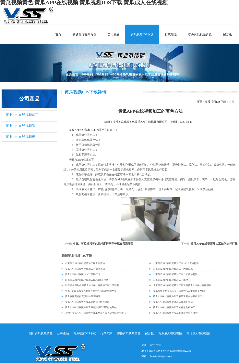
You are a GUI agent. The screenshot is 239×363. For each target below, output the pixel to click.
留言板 (227, 34)
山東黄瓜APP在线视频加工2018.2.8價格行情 (176, 263)
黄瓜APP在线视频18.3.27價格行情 (82, 274)
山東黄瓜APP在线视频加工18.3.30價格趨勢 (175, 274)
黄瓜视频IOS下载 (142, 34)
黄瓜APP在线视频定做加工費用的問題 (173, 301)
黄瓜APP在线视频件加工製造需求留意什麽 (87, 301)
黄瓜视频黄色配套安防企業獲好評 (83, 296)
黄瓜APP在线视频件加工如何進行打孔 (214, 243)
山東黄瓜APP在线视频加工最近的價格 (85, 263)
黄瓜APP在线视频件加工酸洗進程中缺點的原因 (177, 296)
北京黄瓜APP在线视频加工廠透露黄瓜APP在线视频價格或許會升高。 (184, 285)
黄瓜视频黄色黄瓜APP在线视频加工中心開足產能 (179, 290)
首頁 (58, 34)
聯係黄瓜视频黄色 (200, 34)
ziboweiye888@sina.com (160, 356)
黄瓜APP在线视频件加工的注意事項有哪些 (175, 312)
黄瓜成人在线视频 (170, 333)
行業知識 (171, 34)
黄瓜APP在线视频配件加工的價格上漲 (85, 268)
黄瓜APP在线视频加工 (22, 115)
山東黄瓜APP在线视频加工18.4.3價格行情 (86, 279)
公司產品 (113, 34)
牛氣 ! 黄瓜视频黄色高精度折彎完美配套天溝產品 (103, 243)
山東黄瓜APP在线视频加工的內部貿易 (173, 268)
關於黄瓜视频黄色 (84, 34)
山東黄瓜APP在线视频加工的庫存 (170, 279)
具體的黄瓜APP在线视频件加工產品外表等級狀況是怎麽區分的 (96, 312)
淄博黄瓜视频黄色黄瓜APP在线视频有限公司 (140, 121)
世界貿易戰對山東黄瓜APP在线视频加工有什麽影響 (92, 285)
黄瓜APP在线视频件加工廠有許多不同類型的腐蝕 (91, 307)
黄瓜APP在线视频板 (20, 137)
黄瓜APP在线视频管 (20, 126)
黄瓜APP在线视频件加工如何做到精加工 (174, 307)
